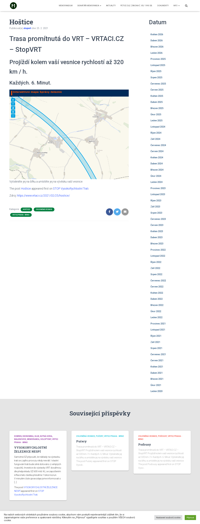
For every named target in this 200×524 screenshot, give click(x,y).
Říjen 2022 (156, 262)
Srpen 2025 (156, 77)
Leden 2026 (156, 53)
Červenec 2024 (158, 145)
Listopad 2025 (158, 65)
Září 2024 (155, 139)
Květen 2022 (157, 293)
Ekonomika (28, 436)
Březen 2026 (157, 46)
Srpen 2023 (156, 213)
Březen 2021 (157, 379)
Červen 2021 (157, 360)
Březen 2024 (157, 170)
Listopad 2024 (158, 126)
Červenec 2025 (158, 83)
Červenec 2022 (158, 280)
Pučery (99, 436)
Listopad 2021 (158, 329)
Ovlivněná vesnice (44, 209)
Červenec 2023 (158, 219)
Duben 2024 (157, 163)
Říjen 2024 (156, 133)
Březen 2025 (157, 108)
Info (176, 5)
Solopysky (45, 439)
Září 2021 (155, 342)
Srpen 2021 (156, 348)
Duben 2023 (157, 237)
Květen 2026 (157, 34)
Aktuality (111, 5)
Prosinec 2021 (158, 323)
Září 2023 (155, 206)
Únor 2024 (156, 176)
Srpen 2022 (156, 274)
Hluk (37, 436)
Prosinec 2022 (158, 250)
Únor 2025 (156, 114)
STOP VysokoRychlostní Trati (71, 188)
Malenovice (20, 439)
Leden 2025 (156, 120)
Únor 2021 (156, 385)
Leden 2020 (156, 391)
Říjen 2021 (156, 336)
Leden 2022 (156, 317)
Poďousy (162, 436)
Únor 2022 (156, 311)
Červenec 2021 (158, 354)
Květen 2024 (157, 157)
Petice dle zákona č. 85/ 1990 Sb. (136, 5)
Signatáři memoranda (89, 5)
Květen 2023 (157, 231)
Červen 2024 (157, 151)
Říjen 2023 (156, 200)
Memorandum (66, 5)
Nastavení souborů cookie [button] (168, 517)
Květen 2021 (157, 366)
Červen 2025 (157, 89)
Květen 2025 (157, 96)
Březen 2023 (157, 243)
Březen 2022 (157, 305)
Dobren (18, 436)
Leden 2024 (156, 182)
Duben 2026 (157, 40)
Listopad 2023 (158, 194)
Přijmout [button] (190, 517)
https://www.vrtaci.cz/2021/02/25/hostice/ (44, 195)
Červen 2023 (157, 225)
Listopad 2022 (158, 256)
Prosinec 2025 (158, 59)
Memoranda (33, 439)
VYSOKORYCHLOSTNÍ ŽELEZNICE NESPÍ (30, 449)
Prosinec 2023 (158, 188)
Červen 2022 (157, 286)
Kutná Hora (46, 436)
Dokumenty (163, 5)
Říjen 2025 (156, 71)
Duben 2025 (157, 102)
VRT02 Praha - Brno (20, 215)
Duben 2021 (157, 373)
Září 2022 (155, 268)
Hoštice (26, 188)
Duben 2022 (157, 299)
